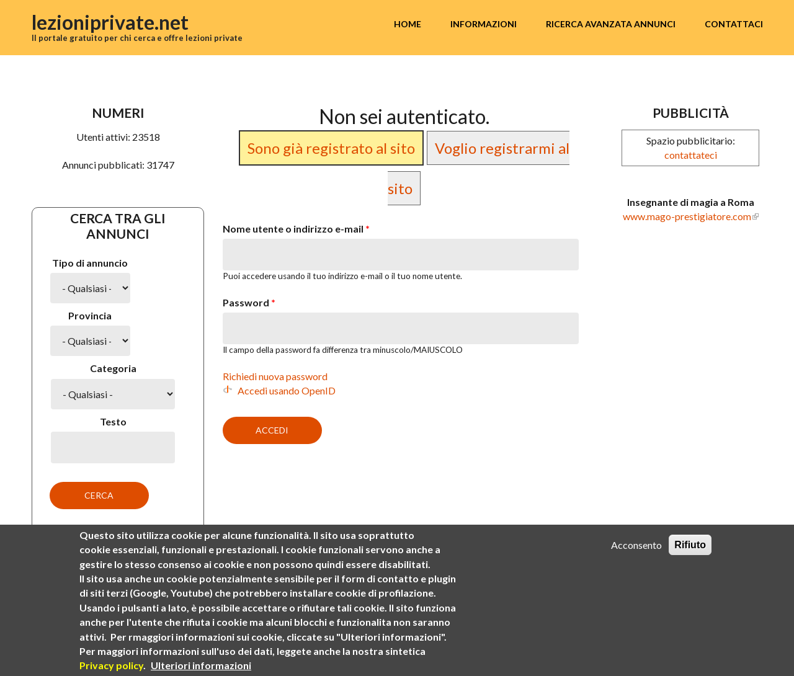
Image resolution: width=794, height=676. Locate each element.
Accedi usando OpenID (287, 390)
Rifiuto (690, 545)
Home (407, 24)
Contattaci (734, 24)
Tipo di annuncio (90, 263)
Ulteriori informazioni (201, 665)
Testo (113, 421)
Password (249, 302)
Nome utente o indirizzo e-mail (296, 228)
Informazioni (483, 24)
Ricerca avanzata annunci (611, 24)
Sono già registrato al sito (331, 148)
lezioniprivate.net (110, 22)
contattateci (690, 155)
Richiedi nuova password (275, 376)
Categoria (113, 368)
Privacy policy (111, 665)
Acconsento (636, 545)
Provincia (90, 315)
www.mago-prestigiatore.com (687, 216)
